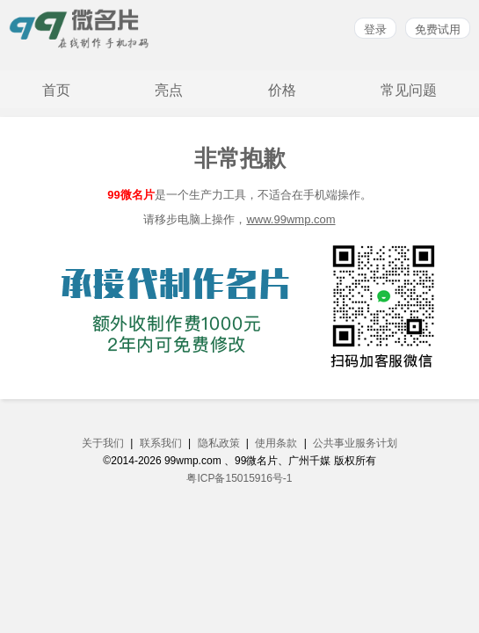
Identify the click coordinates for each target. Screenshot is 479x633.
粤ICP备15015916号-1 (239, 478)
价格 (282, 90)
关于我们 (103, 443)
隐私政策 (219, 443)
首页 (56, 90)
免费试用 (438, 29)
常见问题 (409, 90)
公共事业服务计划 (355, 443)
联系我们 (161, 443)
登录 (375, 29)
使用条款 (276, 443)
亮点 (169, 90)
